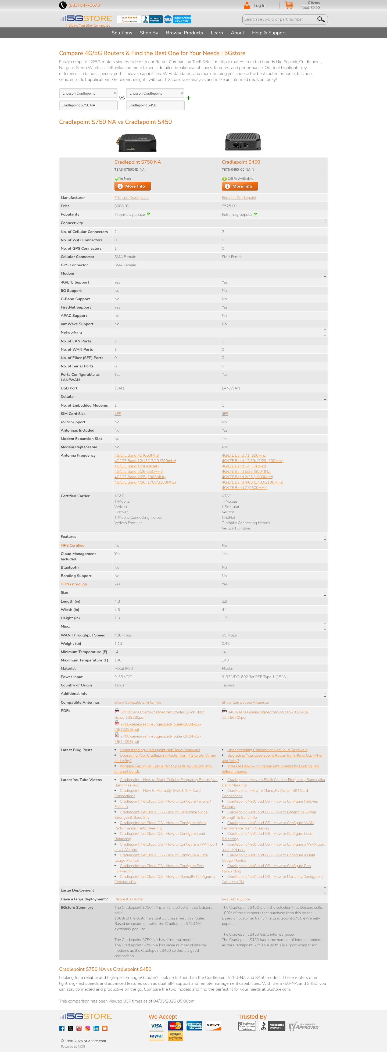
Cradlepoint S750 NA (137, 162)
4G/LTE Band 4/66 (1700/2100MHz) (145, 482)
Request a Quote (128, 899)
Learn (217, 33)
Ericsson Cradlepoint (131, 197)
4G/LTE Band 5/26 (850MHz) (138, 471)
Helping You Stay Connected (88, 25)
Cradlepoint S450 (241, 162)
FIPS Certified (72, 545)
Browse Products (184, 33)
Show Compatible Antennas (138, 702)
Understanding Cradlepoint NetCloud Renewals (160, 750)
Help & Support (269, 33)
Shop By (149, 33)
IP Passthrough (74, 584)
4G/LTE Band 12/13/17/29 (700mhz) (145, 460)
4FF (117, 413)
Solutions (122, 33)
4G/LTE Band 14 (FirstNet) (136, 466)
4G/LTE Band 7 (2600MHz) (244, 487)
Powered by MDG (73, 1046)
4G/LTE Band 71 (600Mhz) (136, 455)
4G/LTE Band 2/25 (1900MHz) (140, 477)
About (237, 33)
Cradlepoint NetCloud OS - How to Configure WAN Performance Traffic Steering (160, 825)
